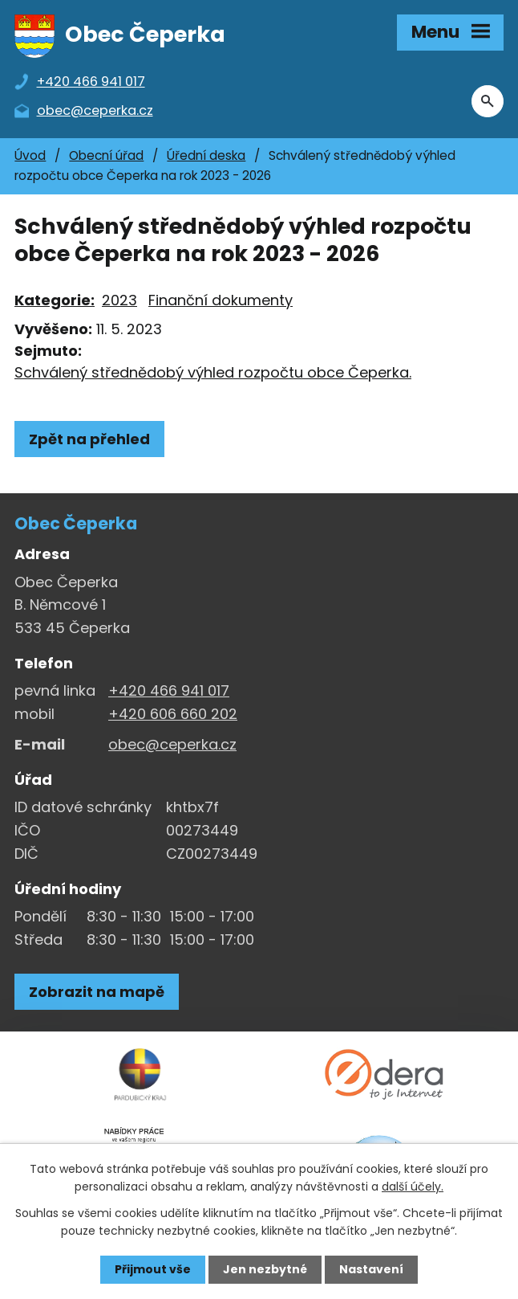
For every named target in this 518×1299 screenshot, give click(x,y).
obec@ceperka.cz (172, 744)
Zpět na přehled (89, 439)
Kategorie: (54, 300)
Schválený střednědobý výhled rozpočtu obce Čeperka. (212, 372)
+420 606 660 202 (172, 714)
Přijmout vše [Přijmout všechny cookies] (153, 1269)
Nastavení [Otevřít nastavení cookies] (371, 1269)
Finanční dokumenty (220, 300)
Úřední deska (206, 155)
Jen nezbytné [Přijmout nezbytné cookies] (265, 1269)
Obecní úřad (106, 155)
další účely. (412, 1186)
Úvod (30, 155)
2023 (119, 300)
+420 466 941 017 (168, 690)
